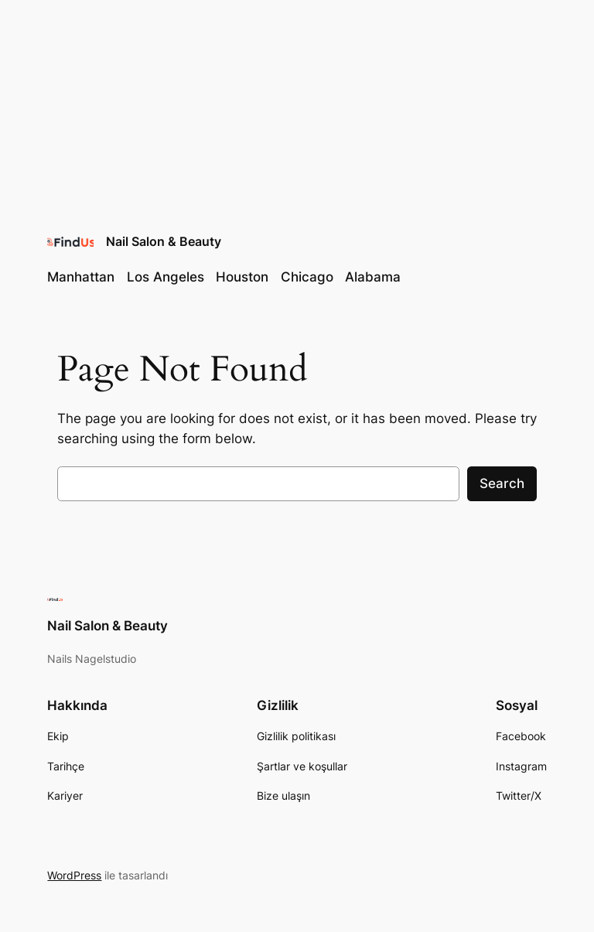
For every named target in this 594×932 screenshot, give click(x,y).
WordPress (74, 875)
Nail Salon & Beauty (163, 241)
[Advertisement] (297, 108)
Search (502, 483)
